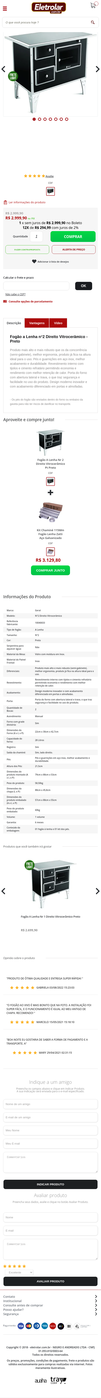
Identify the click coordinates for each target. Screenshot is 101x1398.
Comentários (50, 1162)
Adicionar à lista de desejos (53, 261)
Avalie (50, 176)
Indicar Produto (50, 1184)
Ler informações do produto (27, 202)
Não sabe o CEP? (15, 294)
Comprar (73, 236)
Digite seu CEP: (50, 277)
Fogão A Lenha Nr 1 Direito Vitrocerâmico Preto (50, 916)
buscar (93, 22)
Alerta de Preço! (74, 249)
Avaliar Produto (50, 1281)
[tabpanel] (50, 69)
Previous (5, 69)
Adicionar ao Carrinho (50, 570)
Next (96, 69)
